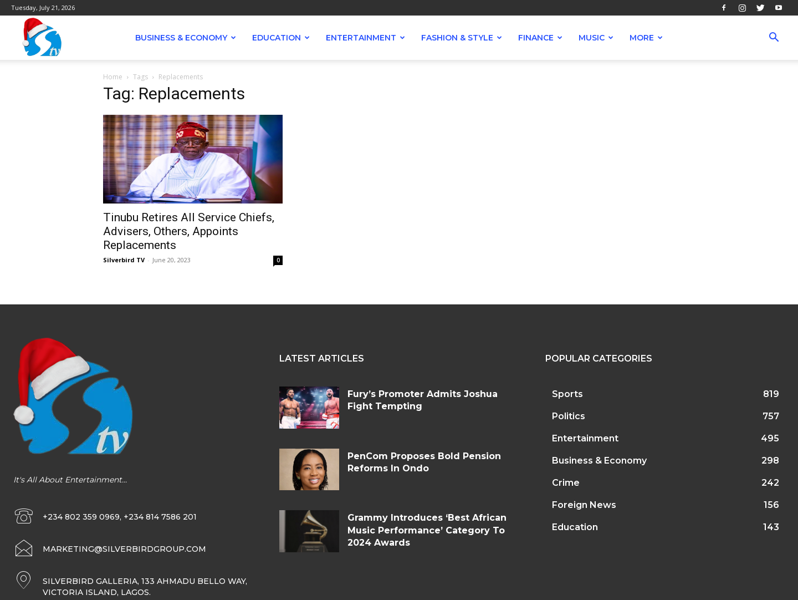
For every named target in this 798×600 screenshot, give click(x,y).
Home (112, 77)
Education (281, 38)
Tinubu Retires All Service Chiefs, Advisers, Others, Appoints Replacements (188, 231)
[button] (773, 38)
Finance (540, 38)
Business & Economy (185, 38)
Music (596, 38)
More (646, 38)
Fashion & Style (461, 38)
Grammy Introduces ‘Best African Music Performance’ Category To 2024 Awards (427, 530)
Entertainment (365, 38)
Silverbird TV (124, 260)
